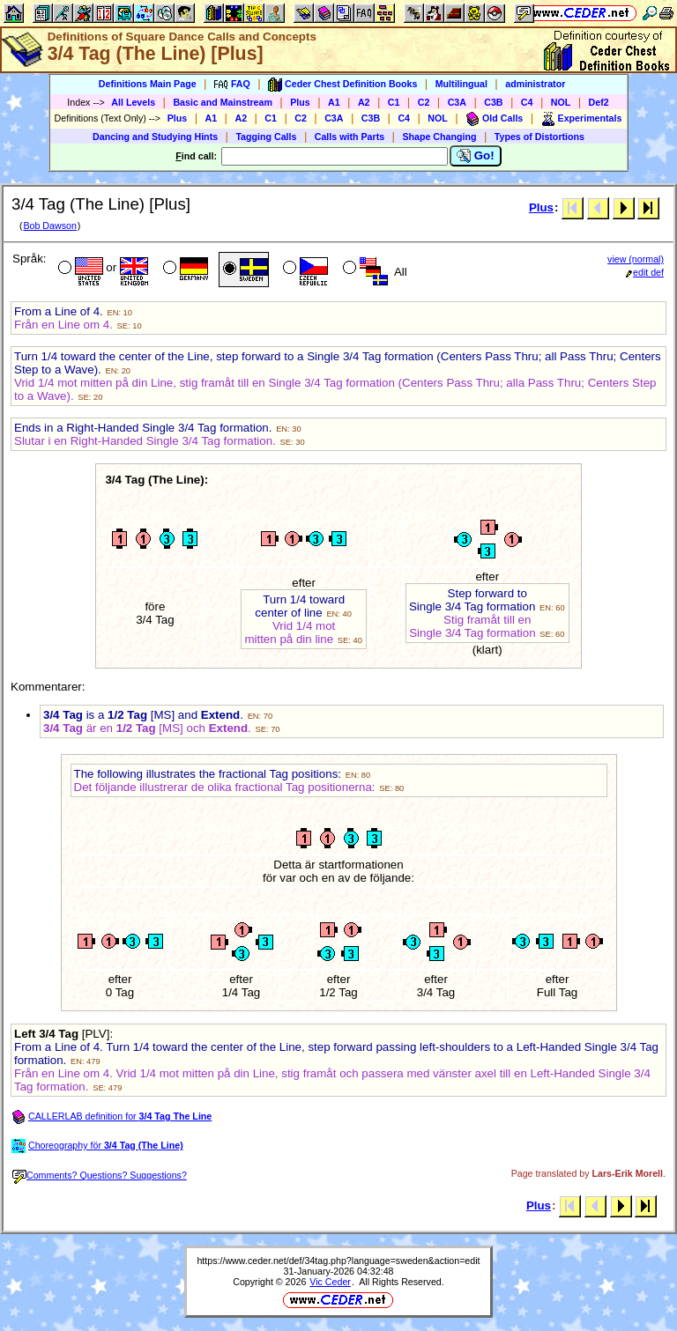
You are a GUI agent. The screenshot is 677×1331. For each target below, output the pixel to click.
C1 (394, 102)
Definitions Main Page (148, 83)
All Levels (133, 102)
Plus (300, 102)
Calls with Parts (349, 136)
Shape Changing (439, 136)
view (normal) (635, 259)
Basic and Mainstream (222, 102)
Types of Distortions (539, 136)
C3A (457, 102)
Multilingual (461, 83)
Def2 (599, 102)
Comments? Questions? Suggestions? (99, 1175)
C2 (424, 102)
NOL (561, 102)
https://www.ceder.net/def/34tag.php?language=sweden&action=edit (338, 1260)
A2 (364, 102)
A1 (334, 102)
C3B (493, 102)
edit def (645, 272)
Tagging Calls (265, 136)
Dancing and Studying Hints (155, 136)
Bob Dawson (49, 225)
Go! (476, 156)
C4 (527, 102)
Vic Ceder (330, 1281)
